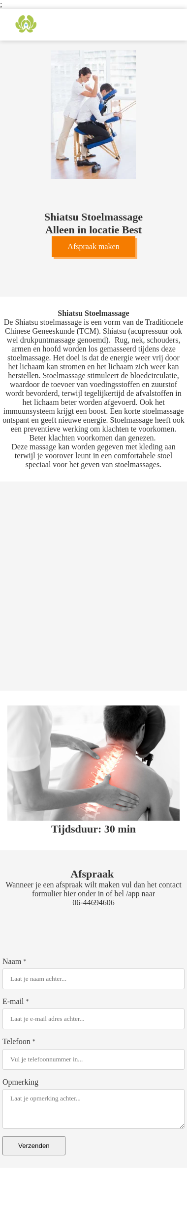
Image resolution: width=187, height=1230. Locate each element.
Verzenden (34, 1145)
